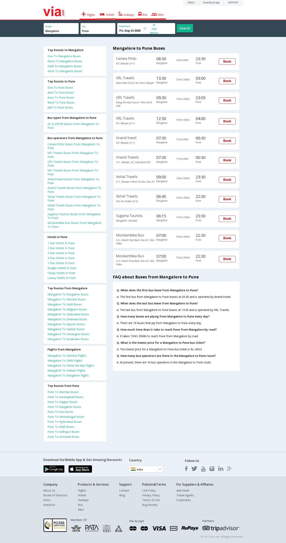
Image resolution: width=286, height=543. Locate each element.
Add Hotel (182, 490)
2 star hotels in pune (61, 248)
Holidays (83, 500)
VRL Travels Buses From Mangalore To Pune (72, 155)
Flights (82, 490)
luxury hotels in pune (61, 278)
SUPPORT (233, 2)
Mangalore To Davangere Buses (68, 334)
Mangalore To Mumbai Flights (66, 355)
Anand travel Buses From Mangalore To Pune (73, 181)
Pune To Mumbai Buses (62, 392)
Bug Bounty (149, 505)
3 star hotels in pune (61, 253)
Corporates (183, 500)
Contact (124, 490)
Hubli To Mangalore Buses (64, 66)
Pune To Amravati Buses (63, 436)
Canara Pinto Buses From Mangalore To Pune (73, 146)
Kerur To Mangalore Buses (64, 71)
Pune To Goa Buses (60, 412)
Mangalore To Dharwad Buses (67, 319)
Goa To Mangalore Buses (64, 56)
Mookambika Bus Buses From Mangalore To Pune (74, 224)
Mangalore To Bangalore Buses (68, 294)
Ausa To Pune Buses (60, 97)
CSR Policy (149, 490)
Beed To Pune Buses (61, 102)
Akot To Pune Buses (60, 92)
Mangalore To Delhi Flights (64, 360)
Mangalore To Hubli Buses (64, 304)
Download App (211, 2)
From (48, 26)
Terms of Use (151, 500)
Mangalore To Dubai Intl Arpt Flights (70, 365)
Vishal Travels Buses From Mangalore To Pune (73, 198)
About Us (49, 490)
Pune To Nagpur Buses (62, 402)
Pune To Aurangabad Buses (65, 397)
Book (227, 61)
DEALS (191, 2)
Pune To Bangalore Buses (64, 407)
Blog (122, 495)
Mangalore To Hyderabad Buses (68, 314)
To (83, 26)
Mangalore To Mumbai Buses (66, 299)
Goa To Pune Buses (60, 87)
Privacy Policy (151, 495)
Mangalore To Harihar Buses (66, 329)
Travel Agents (185, 495)
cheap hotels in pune (61, 273)
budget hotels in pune (61, 268)
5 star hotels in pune (61, 263)
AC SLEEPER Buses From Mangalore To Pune (73, 126)
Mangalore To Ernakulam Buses (68, 339)
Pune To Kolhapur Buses (63, 432)
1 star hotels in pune (61, 243)
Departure (124, 26)
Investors (49, 505)
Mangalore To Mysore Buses (66, 324)
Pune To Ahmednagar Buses (65, 417)
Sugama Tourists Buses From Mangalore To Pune (73, 216)
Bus (80, 505)
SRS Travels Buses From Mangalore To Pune (72, 163)
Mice (81, 509)
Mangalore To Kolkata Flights (66, 370)
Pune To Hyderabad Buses (64, 422)
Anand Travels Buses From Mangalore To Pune (74, 190)
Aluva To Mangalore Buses (64, 61)
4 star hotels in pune (61, 258)
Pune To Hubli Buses (60, 427)
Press (46, 500)
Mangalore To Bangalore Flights (68, 375)
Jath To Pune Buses (60, 107)
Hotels (82, 495)
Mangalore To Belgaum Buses (67, 309)
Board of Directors (55, 495)
